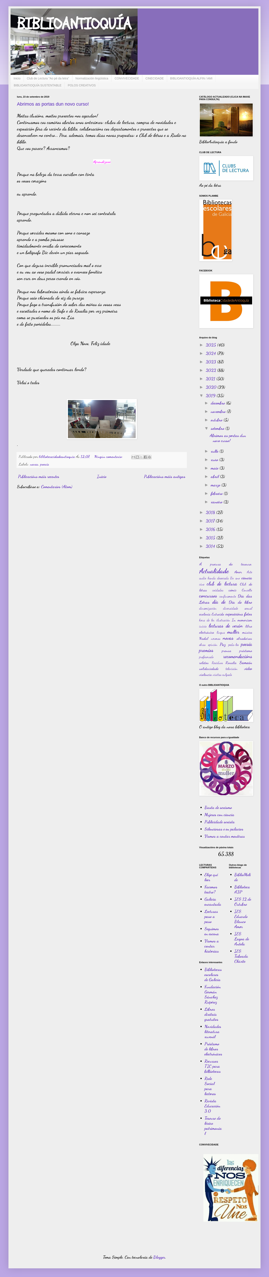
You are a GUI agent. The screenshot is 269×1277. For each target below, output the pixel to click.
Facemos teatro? (210, 889)
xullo (215, 451)
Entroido (218, 614)
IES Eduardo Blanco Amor (241, 919)
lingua (221, 632)
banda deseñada (218, 578)
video (248, 668)
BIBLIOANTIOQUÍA (74, 24)
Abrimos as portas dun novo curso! (53, 104)
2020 (211, 387)
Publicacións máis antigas (164, 476)
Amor (238, 571)
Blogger (159, 1257)
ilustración (223, 620)
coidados (217, 590)
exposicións (234, 614)
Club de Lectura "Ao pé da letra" (48, 78)
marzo (216, 484)
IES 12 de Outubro (242, 902)
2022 (211, 370)
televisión (231, 669)
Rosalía (230, 662)
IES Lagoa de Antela (241, 938)
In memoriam (242, 620)
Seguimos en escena (211, 931)
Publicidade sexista (219, 821)
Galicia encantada (212, 902)
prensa (226, 650)
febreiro (217, 493)
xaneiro (217, 501)
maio (215, 468)
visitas (217, 675)
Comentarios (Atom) (56, 486)
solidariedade (208, 668)
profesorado (206, 657)
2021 (211, 378)
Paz (223, 644)
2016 (211, 529)
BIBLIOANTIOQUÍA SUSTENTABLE (37, 85)
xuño (215, 459)
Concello (247, 590)
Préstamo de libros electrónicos (213, 1048)
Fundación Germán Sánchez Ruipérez (212, 994)
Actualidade (214, 571)
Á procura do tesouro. (225, 564)
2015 (211, 537)
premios (206, 650)
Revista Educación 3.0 (212, 1106)
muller (233, 632)
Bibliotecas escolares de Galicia (213, 974)
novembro (219, 411)
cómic (232, 590)
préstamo (245, 650)
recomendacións (237, 656)
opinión (212, 645)
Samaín (245, 662)
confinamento (227, 596)
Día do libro (240, 602)
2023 (211, 361)
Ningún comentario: (109, 456)
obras (202, 645)
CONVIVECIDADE (126, 78)
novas (34, 464)
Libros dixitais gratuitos (211, 1014)
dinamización (208, 608)
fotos (248, 614)
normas (215, 638)
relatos (204, 662)
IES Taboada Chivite (241, 956)
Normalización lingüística (92, 78)
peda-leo (233, 645)
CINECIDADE (154, 78)
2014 (211, 546)
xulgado (227, 675)
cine (201, 584)
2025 (211, 344)
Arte (249, 572)
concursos (208, 596)
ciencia (246, 577)
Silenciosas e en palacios (223, 829)
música (247, 632)
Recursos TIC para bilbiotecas (212, 1066)
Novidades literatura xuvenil (212, 1031)
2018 (211, 512)
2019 (211, 395)
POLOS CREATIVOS (82, 85)
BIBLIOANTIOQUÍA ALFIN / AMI (191, 78)
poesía (44, 464)
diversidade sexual (237, 608)
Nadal (203, 638)
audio (202, 578)
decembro (218, 403)
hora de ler (206, 620)
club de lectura (222, 584)
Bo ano (235, 578)
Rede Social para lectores (210, 1086)
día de (218, 602)
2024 (211, 353)
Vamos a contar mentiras (224, 836)
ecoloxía (204, 614)
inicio (203, 626)
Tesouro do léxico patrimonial (213, 1126)
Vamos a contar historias (211, 946)
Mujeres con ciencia (219, 814)
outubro (217, 419)
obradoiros (244, 638)
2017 (211, 520)
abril (215, 476)
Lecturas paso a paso (211, 916)
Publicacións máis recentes (38, 476)
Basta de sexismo (218, 807)
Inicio (17, 78)
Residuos (217, 663)
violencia (205, 674)
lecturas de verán (226, 626)
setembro (218, 428)
